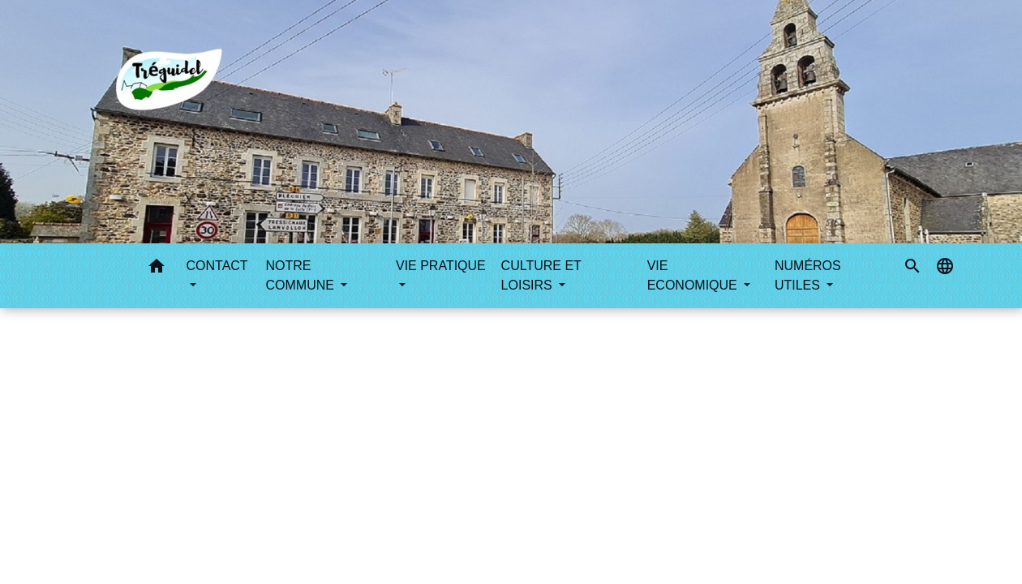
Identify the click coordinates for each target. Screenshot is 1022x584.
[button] (156, 269)
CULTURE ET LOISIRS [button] (541, 275)
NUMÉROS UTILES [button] (808, 275)
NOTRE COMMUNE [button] (302, 275)
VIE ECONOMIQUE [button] (694, 275)
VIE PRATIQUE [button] (441, 266)
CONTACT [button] (216, 266)
